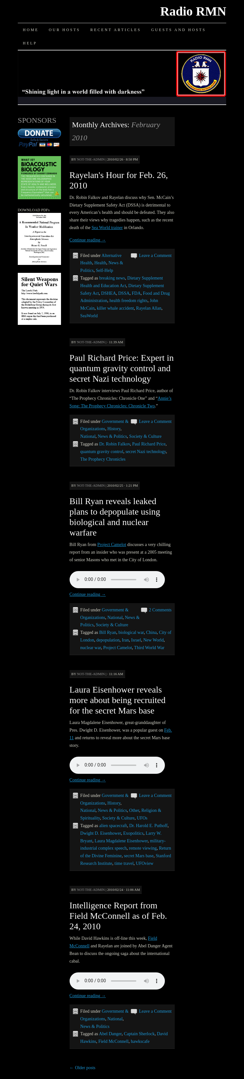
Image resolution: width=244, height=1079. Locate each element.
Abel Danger (110, 1033)
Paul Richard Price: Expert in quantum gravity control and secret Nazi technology (122, 368)
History (113, 428)
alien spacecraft (113, 825)
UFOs (142, 818)
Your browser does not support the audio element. (117, 579)
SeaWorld (89, 315)
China (151, 632)
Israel (136, 640)
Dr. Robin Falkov (114, 444)
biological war (131, 632)
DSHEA (108, 293)
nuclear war (90, 647)
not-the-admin (91, 159)
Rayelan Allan (148, 308)
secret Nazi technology (145, 451)
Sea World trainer (107, 227)
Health (100, 262)
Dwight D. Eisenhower (100, 833)
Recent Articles (115, 30)
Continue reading (88, 240)
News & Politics (112, 436)
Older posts (83, 1067)
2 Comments (160, 610)
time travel (123, 863)
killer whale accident (115, 308)
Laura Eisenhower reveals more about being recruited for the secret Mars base (118, 700)
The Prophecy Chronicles (102, 459)
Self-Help (104, 270)
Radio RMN (193, 11)
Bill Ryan (107, 632)
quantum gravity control (101, 451)
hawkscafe (140, 1041)
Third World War (149, 647)
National (88, 436)
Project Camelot (111, 544)
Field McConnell (113, 1041)
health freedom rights (128, 300)
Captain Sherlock (139, 1033)
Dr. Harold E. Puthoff (148, 825)
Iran (125, 640)
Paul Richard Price (149, 444)
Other (134, 810)
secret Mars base (138, 855)
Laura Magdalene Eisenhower (121, 841)
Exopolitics (133, 833)
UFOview (144, 863)
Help (30, 43)
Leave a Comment (155, 255)
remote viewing (143, 848)
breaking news (112, 278)
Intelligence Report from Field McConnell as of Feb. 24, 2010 (118, 915)
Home (31, 30)
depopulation (107, 640)
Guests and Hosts (178, 30)
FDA (136, 293)
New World (153, 640)
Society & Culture (145, 436)
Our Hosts (64, 30)
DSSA (124, 293)
